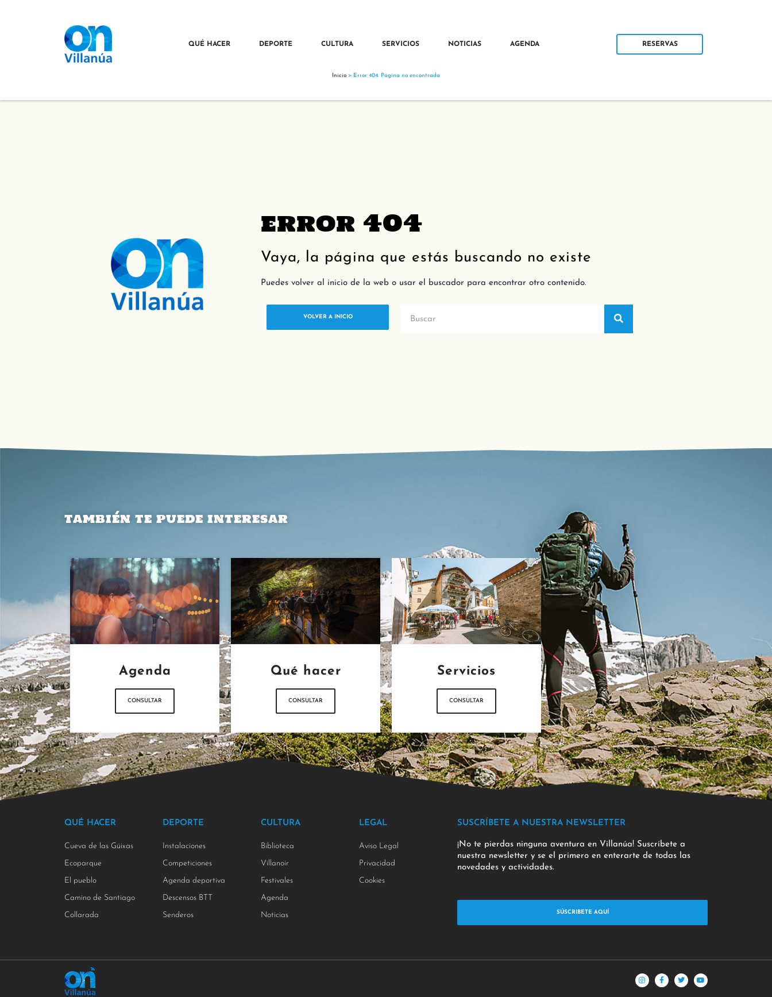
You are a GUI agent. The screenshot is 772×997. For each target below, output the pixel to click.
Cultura (337, 44)
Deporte (275, 44)
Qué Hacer (209, 44)
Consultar (145, 702)
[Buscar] (618, 319)
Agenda (524, 44)
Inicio (339, 75)
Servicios (400, 44)
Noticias (464, 44)
